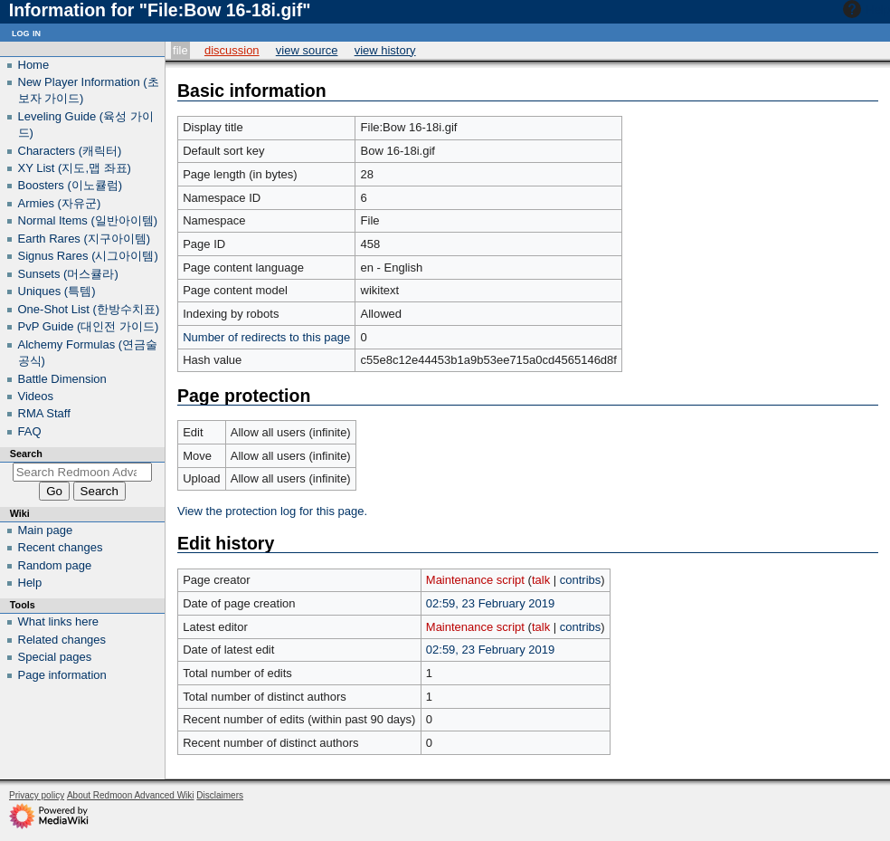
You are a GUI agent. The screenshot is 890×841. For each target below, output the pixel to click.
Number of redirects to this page (266, 337)
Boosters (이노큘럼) (70, 185)
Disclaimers (219, 795)
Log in (26, 32)
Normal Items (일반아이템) (88, 220)
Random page (55, 565)
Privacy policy (36, 795)
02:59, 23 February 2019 (490, 603)
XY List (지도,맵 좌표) (74, 168)
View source (307, 50)
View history (385, 50)
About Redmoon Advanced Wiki (130, 795)
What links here (58, 621)
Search (26, 453)
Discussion (232, 50)
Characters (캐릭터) (70, 151)
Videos (36, 396)
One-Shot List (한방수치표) (89, 309)
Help (864, 9)
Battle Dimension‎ (62, 379)
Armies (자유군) (59, 203)
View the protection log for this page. (272, 511)
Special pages (55, 657)
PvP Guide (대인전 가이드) (88, 326)
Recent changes (60, 547)
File (180, 50)
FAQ (30, 431)
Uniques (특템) (57, 291)
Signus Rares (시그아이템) (88, 256)
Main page (45, 530)
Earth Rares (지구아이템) (84, 238)
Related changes (62, 639)
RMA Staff (44, 413)
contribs (580, 580)
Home (34, 65)
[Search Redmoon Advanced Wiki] (83, 472)
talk (541, 580)
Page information (62, 675)
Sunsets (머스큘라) (68, 274)
